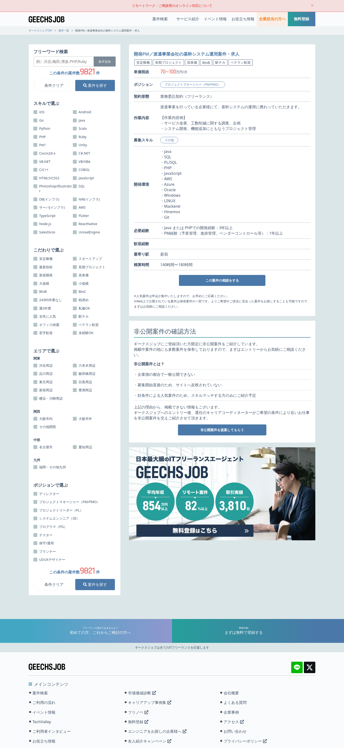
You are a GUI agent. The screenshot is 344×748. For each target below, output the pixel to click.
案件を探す (95, 85)
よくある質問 (235, 702)
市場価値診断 (142, 693)
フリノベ (138, 712)
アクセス (234, 721)
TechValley (41, 721)
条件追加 (104, 61)
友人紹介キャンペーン (149, 741)
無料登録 (301, 18)
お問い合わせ (235, 731)
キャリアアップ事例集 (149, 702)
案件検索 (160, 18)
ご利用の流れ (43, 702)
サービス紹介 (187, 18)
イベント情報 (215, 18)
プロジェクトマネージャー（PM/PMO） (193, 84)
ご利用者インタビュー (51, 731)
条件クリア (54, 85)
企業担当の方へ (272, 18)
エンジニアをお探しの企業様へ (157, 731)
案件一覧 (64, 30)
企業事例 (231, 712)
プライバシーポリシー (245, 741)
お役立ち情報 (242, 18)
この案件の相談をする (222, 280)
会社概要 (231, 693)
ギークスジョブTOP (40, 30)
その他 (169, 140)
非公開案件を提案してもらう (222, 430)
